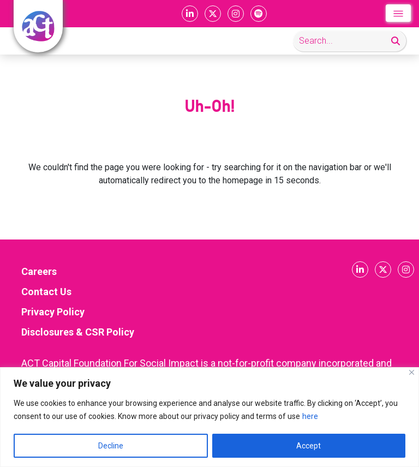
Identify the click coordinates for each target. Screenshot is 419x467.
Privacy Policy (53, 312)
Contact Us (46, 291)
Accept (308, 445)
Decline (110, 445)
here (310, 416)
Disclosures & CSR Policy (77, 332)
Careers (39, 271)
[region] (209, 417)
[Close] (411, 372)
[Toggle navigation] (398, 13)
